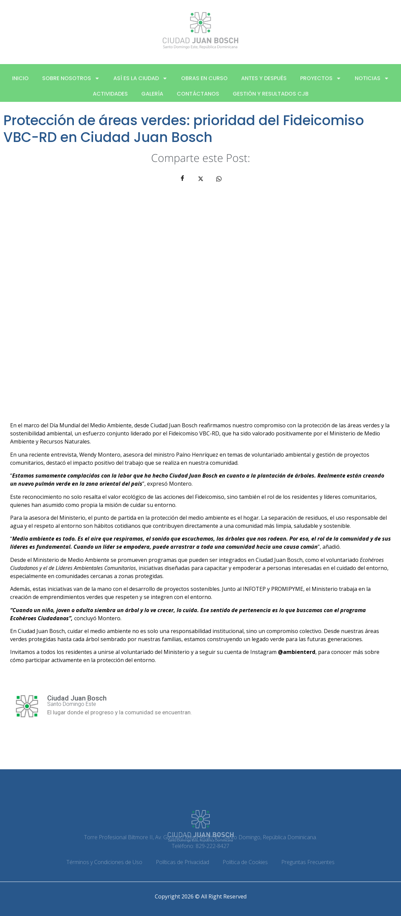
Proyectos (320, 83)
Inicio (20, 82)
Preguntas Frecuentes (308, 862)
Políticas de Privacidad (182, 862)
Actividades (110, 98)
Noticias (372, 83)
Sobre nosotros (71, 83)
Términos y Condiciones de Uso (104, 862)
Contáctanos (198, 98)
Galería (152, 98)
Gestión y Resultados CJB (271, 98)
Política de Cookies (245, 862)
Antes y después (264, 82)
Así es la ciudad (140, 83)
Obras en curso (204, 82)
